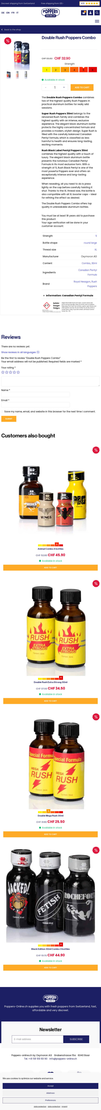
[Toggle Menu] (97, 21)
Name (5, 390)
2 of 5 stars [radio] (6, 372)
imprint (64, 1106)
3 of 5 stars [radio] (10, 372)
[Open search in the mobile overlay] (97, 12)
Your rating (8, 367)
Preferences (50, 1100)
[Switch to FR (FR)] (12, 13)
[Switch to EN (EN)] (7, 13)
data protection (40, 1106)
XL (96, 249)
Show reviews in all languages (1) (20, 352)
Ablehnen (50, 1093)
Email (5, 400)
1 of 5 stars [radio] (2, 372)
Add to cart (82, 87)
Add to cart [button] (50, 567)
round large (90, 242)
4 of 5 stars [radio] (14, 372)
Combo (86, 263)
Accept (50, 1086)
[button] (69, 296)
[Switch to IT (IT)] (17, 13)
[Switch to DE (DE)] (2, 13)
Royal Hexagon (82, 281)
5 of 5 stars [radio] (18, 372)
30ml (94, 263)
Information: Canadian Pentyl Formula (69, 295)
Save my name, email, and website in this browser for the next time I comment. (49, 411)
